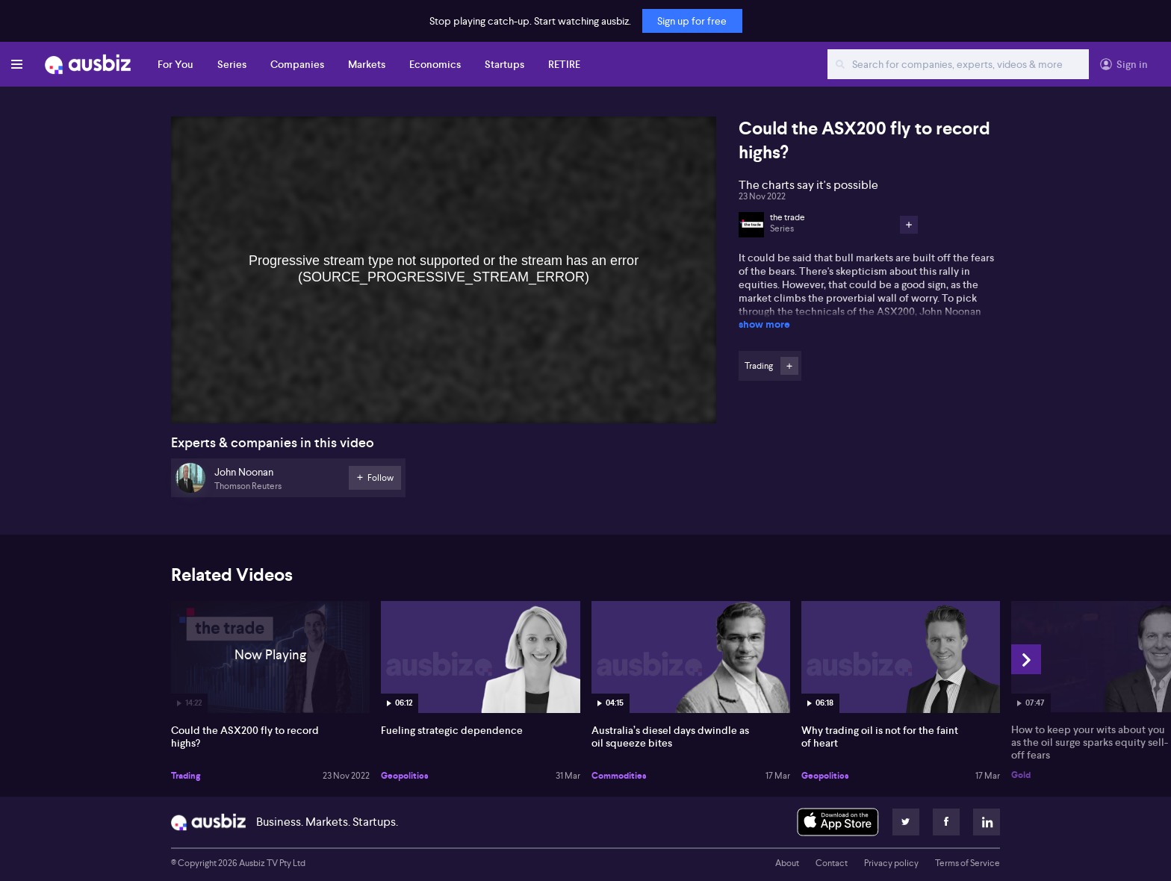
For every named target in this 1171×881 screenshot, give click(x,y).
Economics (435, 64)
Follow (789, 366)
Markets (366, 64)
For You (175, 64)
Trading (185, 776)
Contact (832, 863)
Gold (1021, 775)
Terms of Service (967, 863)
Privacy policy (891, 863)
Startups (504, 64)
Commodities (619, 776)
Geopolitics (405, 776)
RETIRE (564, 64)
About (787, 863)
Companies (297, 64)
